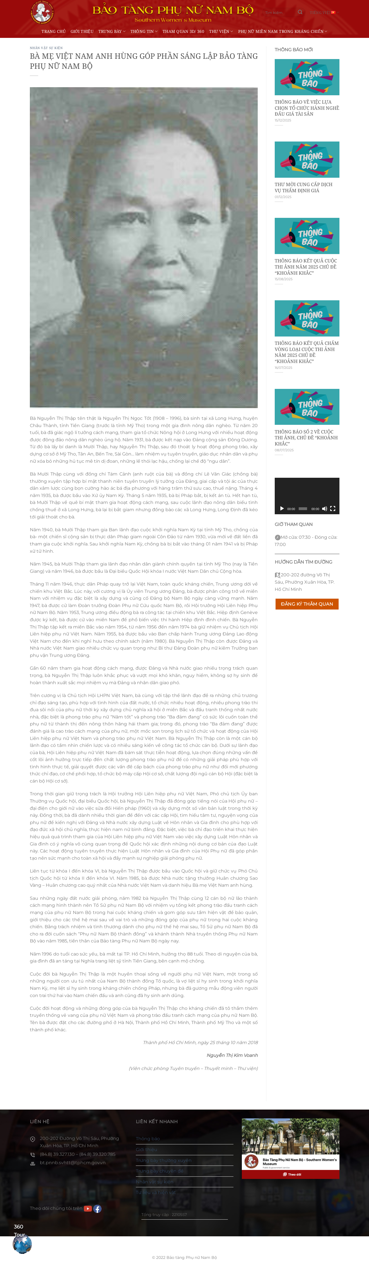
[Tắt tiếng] (324, 508)
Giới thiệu (82, 31)
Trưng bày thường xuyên (164, 1160)
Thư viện (221, 31)
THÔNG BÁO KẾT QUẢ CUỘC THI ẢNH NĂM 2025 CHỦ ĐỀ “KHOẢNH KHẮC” (306, 267)
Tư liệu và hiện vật (156, 1192)
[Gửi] (300, 12)
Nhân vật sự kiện (46, 48)
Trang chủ (54, 31)
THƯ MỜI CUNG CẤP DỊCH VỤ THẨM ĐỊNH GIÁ (303, 187)
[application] (307, 496)
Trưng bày (112, 31)
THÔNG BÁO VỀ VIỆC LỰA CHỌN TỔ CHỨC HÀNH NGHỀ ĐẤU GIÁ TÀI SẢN (307, 108)
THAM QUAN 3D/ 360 (183, 31)
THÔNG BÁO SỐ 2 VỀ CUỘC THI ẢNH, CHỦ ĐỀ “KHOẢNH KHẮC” (306, 438)
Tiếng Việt (324, 12)
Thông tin (144, 31)
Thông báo (148, 1138)
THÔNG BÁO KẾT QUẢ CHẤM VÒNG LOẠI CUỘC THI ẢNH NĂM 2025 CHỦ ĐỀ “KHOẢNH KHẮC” (307, 352)
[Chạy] (282, 508)
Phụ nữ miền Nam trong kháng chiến (282, 31)
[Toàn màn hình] (333, 508)
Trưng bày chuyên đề (160, 1171)
